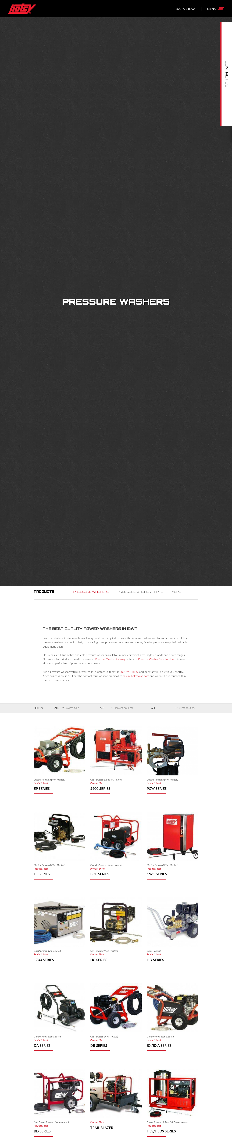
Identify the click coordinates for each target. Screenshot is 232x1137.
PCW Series (157, 788)
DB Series (98, 1045)
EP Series (42, 788)
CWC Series (157, 874)
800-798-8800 (185, 8)
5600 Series (100, 788)
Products (44, 592)
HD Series (155, 960)
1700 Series (44, 960)
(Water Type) (72, 708)
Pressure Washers (91, 592)
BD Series (42, 1131)
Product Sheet (41, 783)
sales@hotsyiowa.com (136, 675)
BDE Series (99, 874)
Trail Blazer (101, 1127)
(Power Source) (124, 708)
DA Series (42, 1045)
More (177, 592)
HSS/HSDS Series (161, 1131)
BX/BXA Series (159, 1045)
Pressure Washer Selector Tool (156, 659)
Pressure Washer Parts (140, 592)
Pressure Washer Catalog (110, 659)
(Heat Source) (187, 708)
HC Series (98, 960)
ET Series (42, 874)
